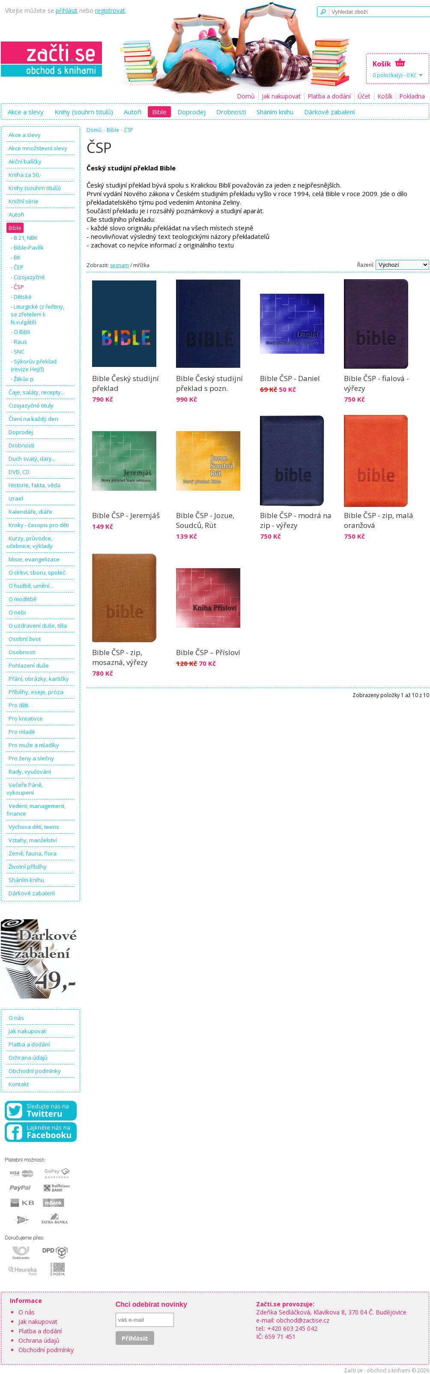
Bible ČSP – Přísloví (208, 652)
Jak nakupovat (281, 96)
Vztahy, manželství (33, 840)
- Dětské (21, 297)
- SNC (17, 351)
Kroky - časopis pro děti (39, 525)
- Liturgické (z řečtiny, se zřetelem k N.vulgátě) (37, 314)
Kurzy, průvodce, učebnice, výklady (29, 542)
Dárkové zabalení (329, 111)
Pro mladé (22, 732)
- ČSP (17, 287)
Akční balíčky (25, 161)
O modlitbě (22, 599)
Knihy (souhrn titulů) (83, 111)
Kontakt (19, 1084)
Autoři (132, 111)
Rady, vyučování (30, 771)
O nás (16, 1018)
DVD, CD (19, 472)
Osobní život (25, 639)
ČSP (128, 130)
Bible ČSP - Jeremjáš (126, 515)
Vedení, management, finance (36, 809)
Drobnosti (231, 111)
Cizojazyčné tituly (31, 405)
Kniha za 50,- (25, 175)
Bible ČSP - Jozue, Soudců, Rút (205, 520)
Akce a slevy (26, 111)
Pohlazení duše (29, 665)
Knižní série (24, 201)
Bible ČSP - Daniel (290, 378)
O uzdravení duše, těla (38, 625)
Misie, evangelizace (34, 559)
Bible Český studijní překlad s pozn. (209, 383)
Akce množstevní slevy (38, 148)
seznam (119, 265)
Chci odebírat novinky (151, 1304)
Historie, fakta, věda (34, 485)
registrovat (110, 10)
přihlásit (67, 10)
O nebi (17, 612)
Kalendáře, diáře (30, 512)
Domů (246, 96)
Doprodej (191, 111)
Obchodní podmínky (35, 1071)
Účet (364, 96)
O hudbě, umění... (31, 586)
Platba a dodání (329, 96)
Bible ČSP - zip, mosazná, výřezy (120, 657)
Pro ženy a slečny (31, 758)
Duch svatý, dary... (32, 458)
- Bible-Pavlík (27, 247)
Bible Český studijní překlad (125, 383)
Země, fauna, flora (33, 853)
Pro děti (18, 705)
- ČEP (17, 267)
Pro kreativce (26, 718)
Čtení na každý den (33, 419)
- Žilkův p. (23, 379)
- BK (16, 257)
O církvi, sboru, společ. (37, 572)
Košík (384, 96)
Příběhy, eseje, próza (36, 692)
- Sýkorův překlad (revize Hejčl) (34, 365)
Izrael (16, 498)
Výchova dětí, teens (34, 827)
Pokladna (412, 96)
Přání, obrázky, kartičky (39, 679)
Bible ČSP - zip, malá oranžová (378, 520)
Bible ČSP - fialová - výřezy (376, 383)
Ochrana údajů (28, 1057)
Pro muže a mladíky (34, 745)
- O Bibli (20, 332)
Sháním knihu (275, 111)
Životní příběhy (28, 866)
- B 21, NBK (24, 237)
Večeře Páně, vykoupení (24, 788)
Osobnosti (22, 652)
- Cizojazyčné (28, 277)
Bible (159, 111)
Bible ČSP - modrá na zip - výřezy (295, 520)
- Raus (19, 342)
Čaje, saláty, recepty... (37, 392)
